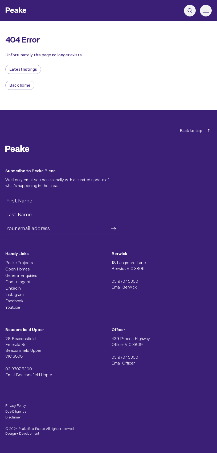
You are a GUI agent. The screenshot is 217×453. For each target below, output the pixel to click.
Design (10, 433)
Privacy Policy (15, 405)
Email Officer (123, 363)
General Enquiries (21, 275)
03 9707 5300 (125, 281)
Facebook (14, 301)
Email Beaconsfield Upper (28, 375)
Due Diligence (15, 411)
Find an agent (18, 282)
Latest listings (23, 69)
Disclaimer (13, 417)
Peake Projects (19, 262)
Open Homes (17, 269)
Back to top (195, 130)
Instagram (14, 294)
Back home (19, 85)
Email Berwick (124, 287)
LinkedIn (13, 288)
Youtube (12, 307)
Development (29, 433)
